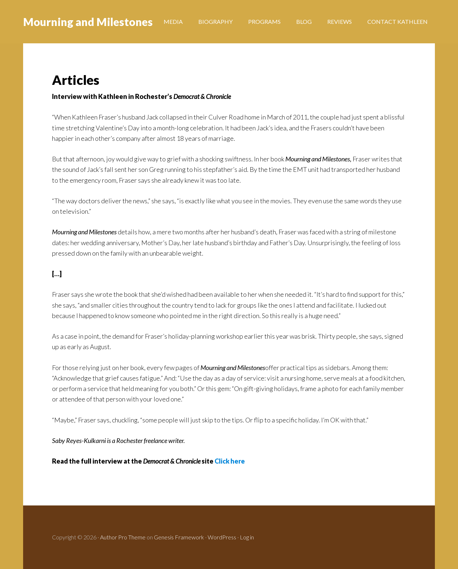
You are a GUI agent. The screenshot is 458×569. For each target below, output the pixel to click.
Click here (230, 461)
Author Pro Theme (123, 537)
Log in (247, 537)
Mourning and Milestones (88, 21)
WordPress (222, 537)
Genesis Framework (179, 537)
